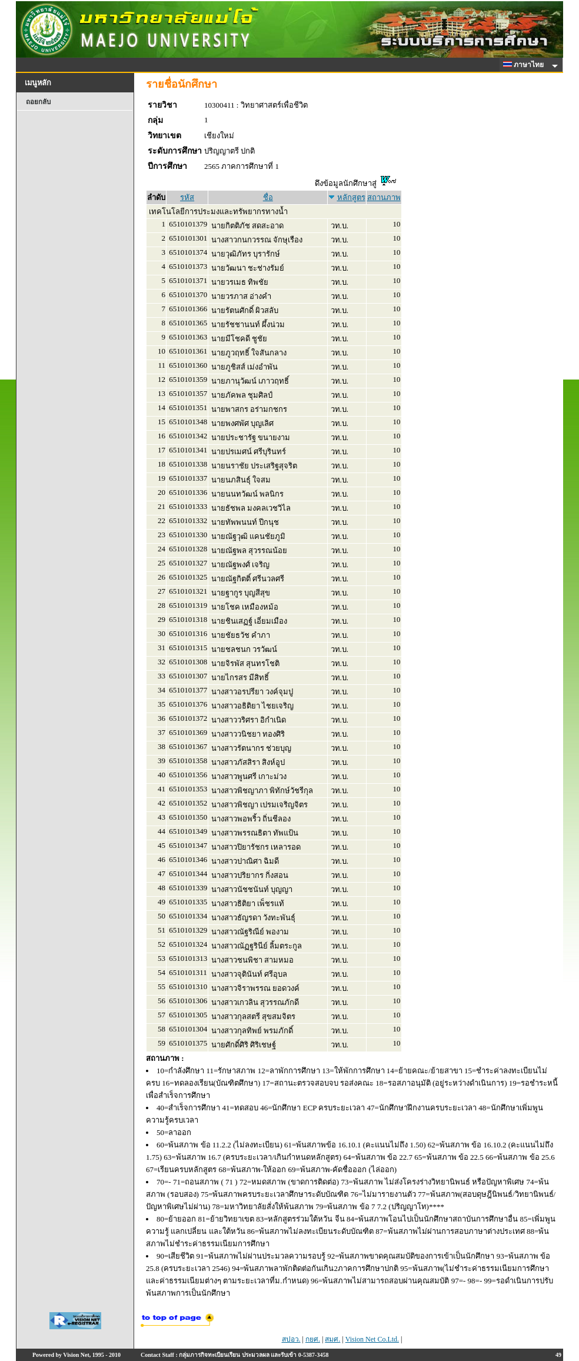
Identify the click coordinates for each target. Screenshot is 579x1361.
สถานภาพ (384, 197)
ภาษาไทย (525, 65)
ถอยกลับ (38, 101)
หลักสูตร (351, 197)
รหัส (187, 197)
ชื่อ (268, 197)
